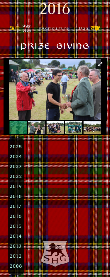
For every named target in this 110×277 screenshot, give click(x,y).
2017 (16, 206)
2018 (16, 196)
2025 (16, 146)
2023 (16, 166)
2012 (16, 256)
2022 (16, 176)
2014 (16, 236)
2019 (16, 186)
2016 (16, 216)
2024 (16, 156)
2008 (16, 266)
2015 (16, 226)
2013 (16, 246)
